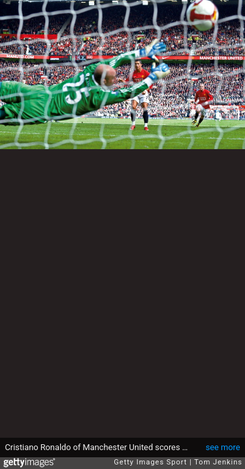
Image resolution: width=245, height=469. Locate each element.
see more (223, 447)
